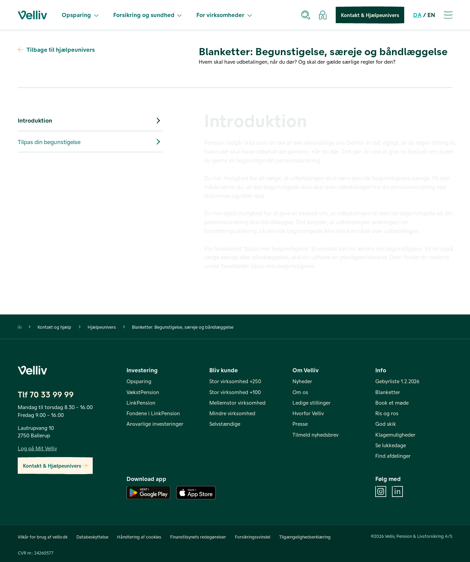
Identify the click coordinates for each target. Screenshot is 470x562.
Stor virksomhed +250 (235, 381)
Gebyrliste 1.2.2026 (397, 381)
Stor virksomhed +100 (235, 392)
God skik (385, 424)
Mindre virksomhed (232, 413)
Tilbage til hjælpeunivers (56, 49)
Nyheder (302, 381)
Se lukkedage (390, 445)
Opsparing (80, 14)
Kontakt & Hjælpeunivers (370, 15)
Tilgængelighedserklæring (305, 536)
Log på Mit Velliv (37, 448)
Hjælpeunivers (102, 326)
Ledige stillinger (311, 403)
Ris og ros (386, 413)
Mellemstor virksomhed (237, 403)
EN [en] (431, 14)
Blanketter (387, 392)
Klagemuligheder (395, 435)
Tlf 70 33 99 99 (46, 394)
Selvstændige (224, 424)
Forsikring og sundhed (147, 14)
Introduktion (90, 120)
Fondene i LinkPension (153, 413)
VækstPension (142, 392)
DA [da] (417, 14)
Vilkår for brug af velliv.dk (42, 536)
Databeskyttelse (92, 536)
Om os (300, 392)
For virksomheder (224, 14)
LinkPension (140, 403)
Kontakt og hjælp (54, 326)
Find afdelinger (393, 456)
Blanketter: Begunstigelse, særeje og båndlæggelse (182, 326)
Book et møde (392, 403)
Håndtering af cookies (139, 536)
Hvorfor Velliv (308, 413)
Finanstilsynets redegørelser (198, 536)
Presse (300, 424)
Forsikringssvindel (252, 536)
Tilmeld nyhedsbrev (315, 435)
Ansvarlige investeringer (154, 424)
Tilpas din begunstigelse (90, 141)
